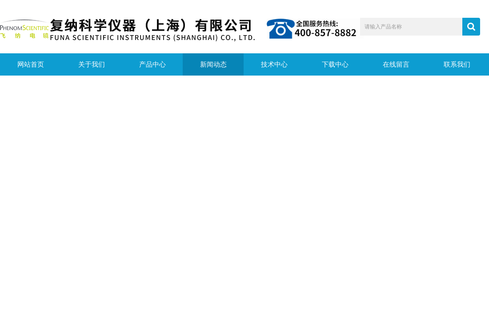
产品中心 (152, 64)
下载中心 (335, 64)
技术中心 (274, 64)
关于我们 (91, 64)
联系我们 (457, 64)
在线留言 (396, 64)
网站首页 (30, 64)
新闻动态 (213, 64)
